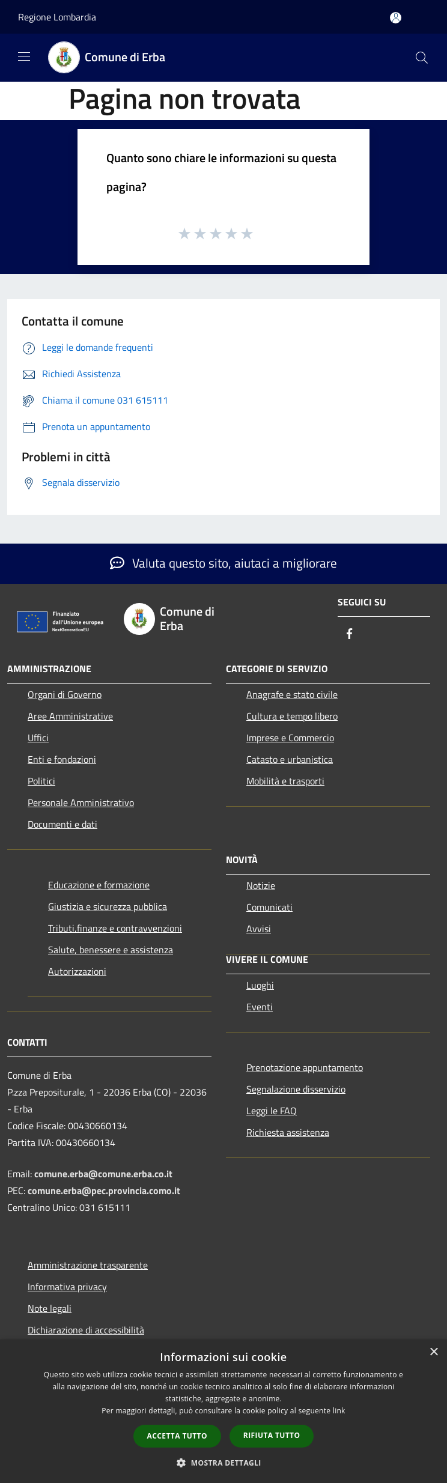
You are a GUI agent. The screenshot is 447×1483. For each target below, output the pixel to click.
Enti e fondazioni (62, 759)
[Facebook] (350, 634)
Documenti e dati (62, 824)
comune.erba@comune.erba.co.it (103, 1173)
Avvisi (258, 928)
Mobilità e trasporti (285, 781)
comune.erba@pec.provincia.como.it (104, 1190)
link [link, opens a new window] (339, 1411)
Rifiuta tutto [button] (271, 1435)
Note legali (49, 1308)
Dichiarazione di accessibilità (86, 1330)
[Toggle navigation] (24, 56)
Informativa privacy (67, 1286)
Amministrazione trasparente (88, 1265)
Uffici (38, 737)
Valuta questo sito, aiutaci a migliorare (223, 562)
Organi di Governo (65, 694)
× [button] (433, 1352)
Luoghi (260, 985)
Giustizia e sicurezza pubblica (107, 906)
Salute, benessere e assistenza (110, 949)
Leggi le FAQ (271, 1110)
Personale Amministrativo (81, 802)
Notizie (260, 885)
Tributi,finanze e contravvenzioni (115, 928)
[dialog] (223, 1411)
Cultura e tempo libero (292, 716)
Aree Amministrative (70, 716)
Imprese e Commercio (290, 737)
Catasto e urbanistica (289, 759)
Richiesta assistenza (287, 1132)
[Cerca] (422, 57)
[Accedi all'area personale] (395, 17)
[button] (223, 1463)
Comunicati (269, 907)
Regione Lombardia (57, 17)
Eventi (259, 1006)
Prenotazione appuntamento (304, 1067)
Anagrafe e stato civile (292, 694)
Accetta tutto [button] (177, 1436)
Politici (41, 781)
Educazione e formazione (99, 885)
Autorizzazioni (77, 971)
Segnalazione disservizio (295, 1089)
